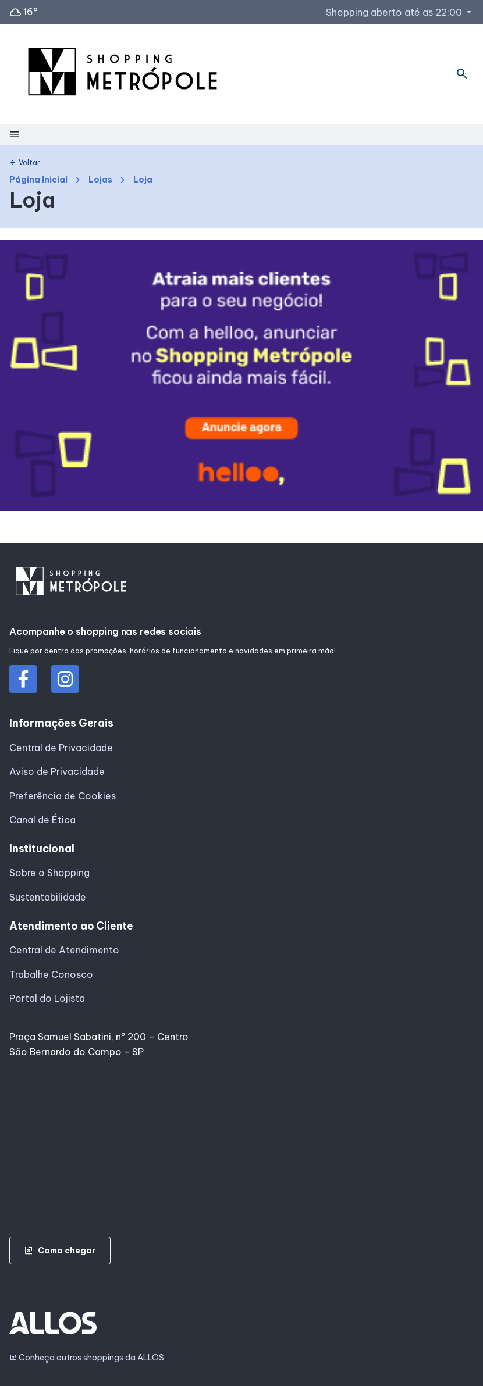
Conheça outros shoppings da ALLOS (86, 1358)
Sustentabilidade (47, 897)
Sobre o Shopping (49, 872)
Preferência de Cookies (62, 796)
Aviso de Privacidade (57, 771)
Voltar (24, 163)
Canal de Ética (42, 820)
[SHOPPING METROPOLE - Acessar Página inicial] (122, 74)
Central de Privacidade (61, 747)
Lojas (100, 180)
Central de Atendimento (64, 950)
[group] (241, 377)
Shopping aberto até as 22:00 (400, 12)
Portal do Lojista (47, 998)
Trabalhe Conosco (51, 974)
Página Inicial (38, 180)
